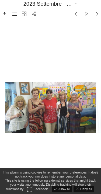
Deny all (85, 189)
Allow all (63, 189)
